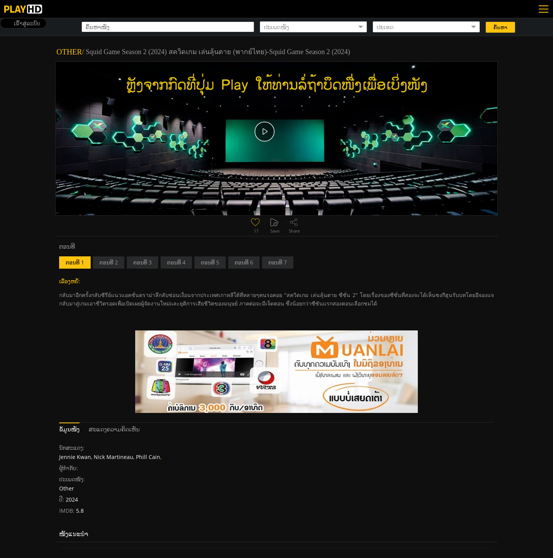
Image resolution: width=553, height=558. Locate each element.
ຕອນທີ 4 (176, 262)
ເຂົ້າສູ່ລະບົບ (27, 23)
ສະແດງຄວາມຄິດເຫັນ (114, 429)
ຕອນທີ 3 (142, 262)
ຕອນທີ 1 (75, 262)
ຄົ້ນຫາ (500, 27)
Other (69, 52)
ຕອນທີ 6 (244, 262)
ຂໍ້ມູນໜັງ (69, 429)
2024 (72, 499)
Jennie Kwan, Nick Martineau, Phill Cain (109, 457)
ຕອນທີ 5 (210, 262)
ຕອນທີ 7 (277, 262)
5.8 (79, 510)
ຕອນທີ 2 (108, 262)
